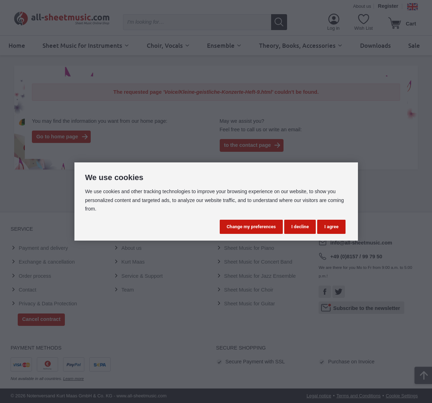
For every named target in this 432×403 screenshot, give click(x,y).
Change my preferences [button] (251, 226)
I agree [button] (331, 226)
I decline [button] (300, 226)
